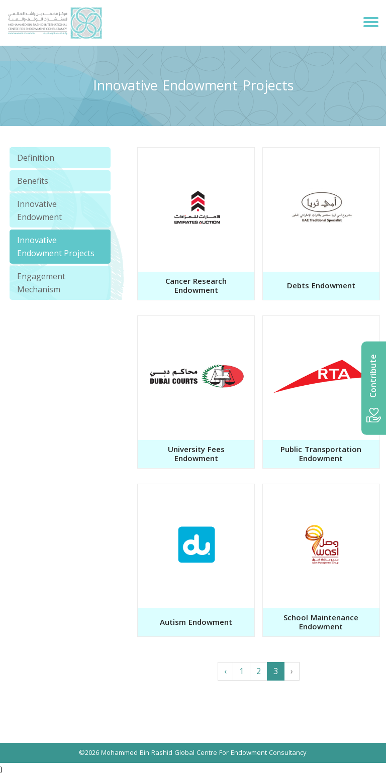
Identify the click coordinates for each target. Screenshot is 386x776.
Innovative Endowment (39, 210)
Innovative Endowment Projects (55, 247)
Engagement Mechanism (41, 283)
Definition (35, 157)
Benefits (32, 180)
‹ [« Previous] (225, 671)
